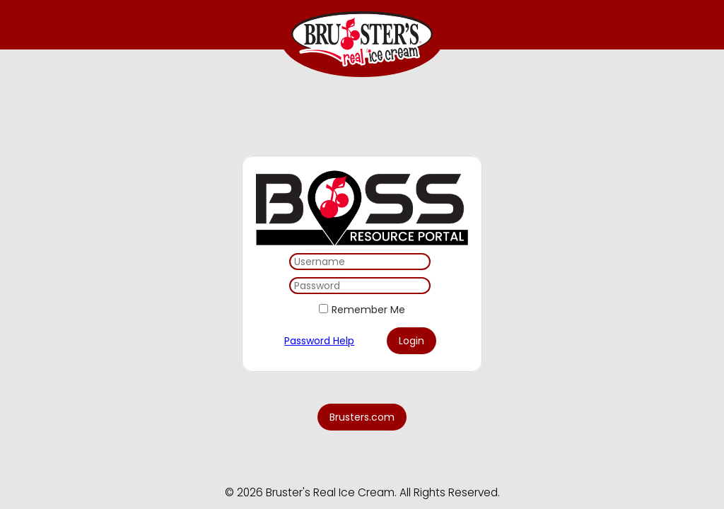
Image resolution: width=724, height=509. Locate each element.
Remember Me (368, 310)
